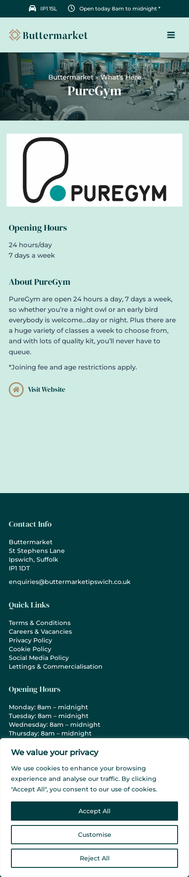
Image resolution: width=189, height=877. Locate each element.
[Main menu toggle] (171, 35)
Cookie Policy (30, 649)
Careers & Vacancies (40, 631)
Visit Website (46, 389)
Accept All (94, 811)
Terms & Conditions (40, 623)
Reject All (95, 858)
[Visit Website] (16, 389)
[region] (94, 807)
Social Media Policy (39, 658)
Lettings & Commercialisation (56, 666)
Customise (94, 835)
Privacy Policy (30, 640)
